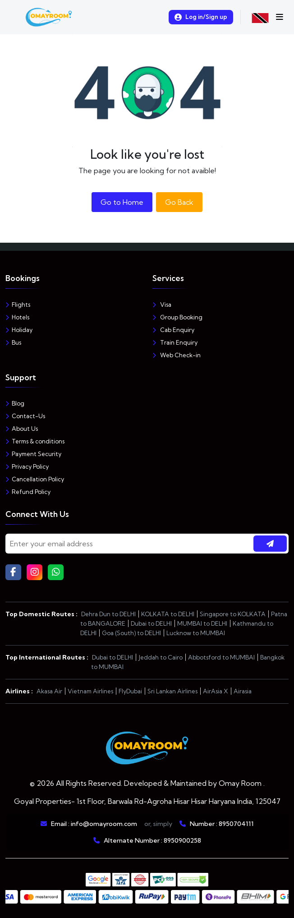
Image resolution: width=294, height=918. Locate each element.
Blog (14, 403)
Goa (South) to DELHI (131, 633)
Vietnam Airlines (90, 691)
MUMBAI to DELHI (202, 623)
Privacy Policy (27, 466)
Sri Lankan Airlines (172, 691)
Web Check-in (176, 355)
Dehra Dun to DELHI (108, 614)
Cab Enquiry (173, 329)
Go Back (179, 202)
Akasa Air (49, 691)
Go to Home (122, 202)
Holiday (18, 329)
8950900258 (182, 840)
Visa (161, 304)
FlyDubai (130, 691)
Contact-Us (25, 416)
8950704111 (236, 824)
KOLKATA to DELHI (167, 614)
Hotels (17, 317)
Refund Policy (28, 491)
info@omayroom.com (104, 824)
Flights (17, 304)
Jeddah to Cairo (160, 657)
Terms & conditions (34, 441)
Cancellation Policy (34, 479)
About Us (21, 428)
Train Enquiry (175, 342)
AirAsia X (215, 691)
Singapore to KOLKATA (233, 614)
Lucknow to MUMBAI (195, 633)
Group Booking (177, 317)
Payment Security (33, 453)
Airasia (243, 691)
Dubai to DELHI (151, 623)
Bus (13, 342)
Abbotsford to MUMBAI (221, 657)
